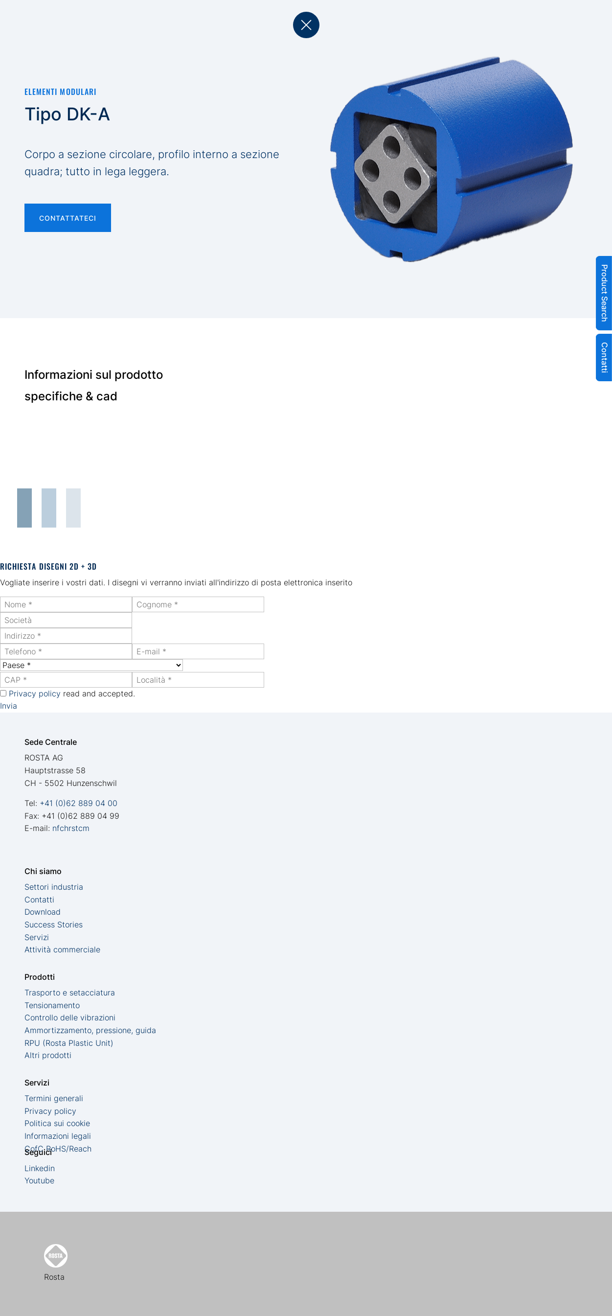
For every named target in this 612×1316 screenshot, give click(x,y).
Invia (8, 706)
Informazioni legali (57, 1136)
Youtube (39, 1180)
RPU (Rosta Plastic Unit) (68, 1043)
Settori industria (53, 887)
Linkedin (39, 1168)
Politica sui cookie (57, 1123)
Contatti (39, 899)
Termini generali (53, 1098)
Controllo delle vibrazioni (69, 1017)
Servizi (36, 937)
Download (42, 912)
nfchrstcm (71, 828)
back (306, 25)
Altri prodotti (47, 1055)
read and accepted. (72, 693)
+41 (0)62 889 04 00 (78, 803)
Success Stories (53, 924)
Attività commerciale (62, 949)
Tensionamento (52, 1005)
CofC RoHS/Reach (57, 1149)
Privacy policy (35, 693)
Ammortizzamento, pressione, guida (90, 1030)
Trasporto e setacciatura (69, 992)
